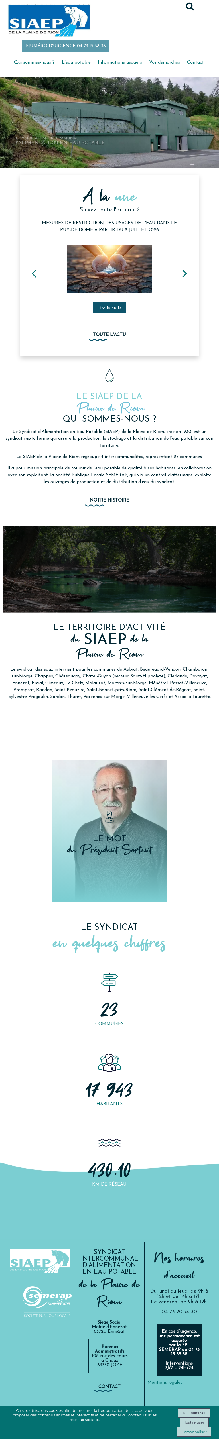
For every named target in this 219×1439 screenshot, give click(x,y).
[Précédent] (34, 273)
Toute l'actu (109, 335)
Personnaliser (194, 1432)
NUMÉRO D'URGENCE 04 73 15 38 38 (66, 46)
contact (109, 1387)
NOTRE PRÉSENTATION (109, 715)
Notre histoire (109, 500)
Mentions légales (164, 1382)
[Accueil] (48, 21)
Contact (195, 62)
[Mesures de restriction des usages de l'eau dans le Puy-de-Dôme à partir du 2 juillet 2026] (109, 269)
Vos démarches (164, 62)
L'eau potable (76, 62)
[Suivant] (185, 273)
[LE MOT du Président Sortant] (109, 831)
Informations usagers (120, 62)
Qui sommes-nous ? (34, 62)
